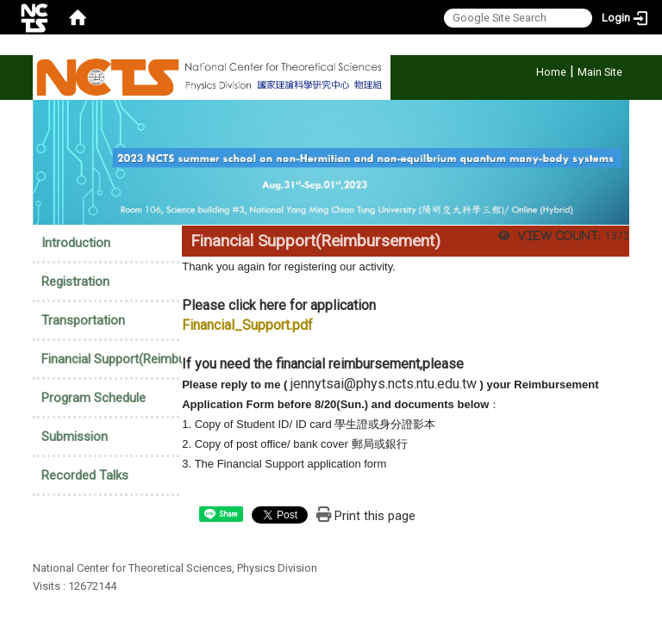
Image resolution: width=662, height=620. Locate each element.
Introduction (75, 243)
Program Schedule (93, 398)
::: (527, 69)
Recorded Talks (84, 475)
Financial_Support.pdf (247, 325)
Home (551, 71)
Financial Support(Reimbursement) (139, 359)
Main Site (600, 71)
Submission (74, 436)
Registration (75, 281)
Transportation (83, 320)
